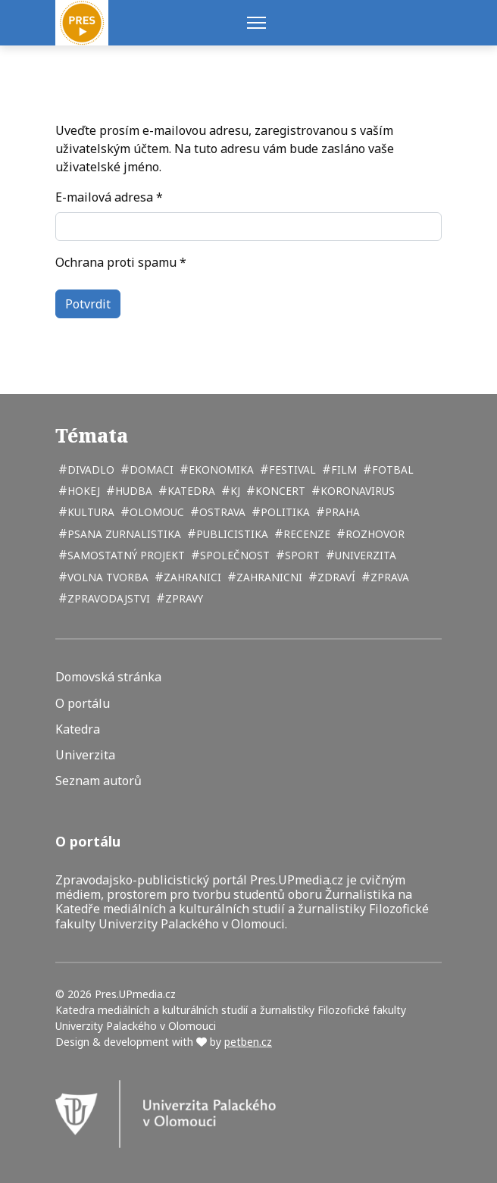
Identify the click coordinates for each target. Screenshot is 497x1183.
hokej (82, 491)
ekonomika (220, 469)
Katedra (77, 729)
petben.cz (248, 1041)
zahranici (191, 577)
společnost (233, 555)
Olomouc (155, 512)
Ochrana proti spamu (120, 262)
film (342, 469)
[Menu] (256, 22)
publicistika (230, 534)
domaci (150, 469)
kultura (89, 512)
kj (233, 491)
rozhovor (373, 534)
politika (284, 512)
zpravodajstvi (107, 598)
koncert (278, 491)
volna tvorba (106, 577)
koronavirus (356, 491)
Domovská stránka (108, 677)
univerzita (364, 555)
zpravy (182, 598)
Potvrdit (88, 304)
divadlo (89, 469)
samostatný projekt (124, 555)
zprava (388, 577)
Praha (341, 512)
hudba (132, 491)
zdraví (334, 577)
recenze (305, 534)
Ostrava (220, 512)
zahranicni (267, 577)
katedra (189, 491)
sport (301, 555)
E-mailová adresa (109, 197)
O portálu (82, 703)
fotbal (391, 469)
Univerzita (85, 755)
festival (291, 469)
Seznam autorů (98, 781)
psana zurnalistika (122, 534)
